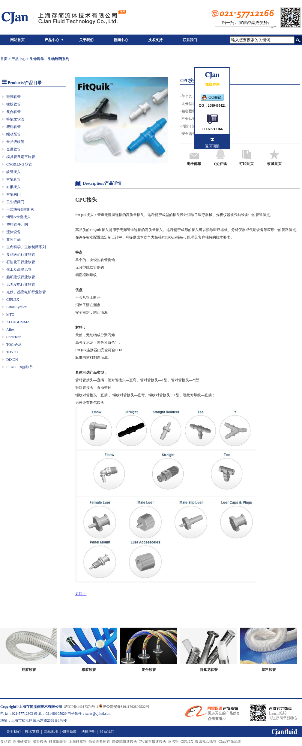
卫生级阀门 (15, 202)
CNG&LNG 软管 (19, 164)
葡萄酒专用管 (99, 741)
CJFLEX (12, 299)
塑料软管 (13, 127)
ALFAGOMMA (18, 322)
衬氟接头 (13, 187)
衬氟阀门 (13, 194)
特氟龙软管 (15, 119)
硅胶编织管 (58, 741)
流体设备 (13, 232)
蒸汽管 (173, 741)
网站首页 (17, 40)
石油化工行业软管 (20, 262)
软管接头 (13, 172)
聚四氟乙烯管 (206, 741)
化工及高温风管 (18, 269)
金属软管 (13, 149)
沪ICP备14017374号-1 (81, 707)
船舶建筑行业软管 (20, 277)
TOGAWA (14, 345)
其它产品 (13, 239)
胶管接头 (40, 741)
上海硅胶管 (78, 741)
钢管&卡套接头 (18, 217)
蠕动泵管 (13, 134)
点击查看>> (217, 719)
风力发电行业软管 (20, 284)
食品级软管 (15, 142)
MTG (10, 314)
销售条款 (69, 731)
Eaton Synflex (16, 307)
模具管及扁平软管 (20, 157)
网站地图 (51, 731)
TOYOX (12, 352)
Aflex (10, 329)
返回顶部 (212, 146)
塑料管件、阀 (17, 224)
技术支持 (155, 40)
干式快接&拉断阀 (20, 209)
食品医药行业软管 (20, 254)
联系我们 (190, 40)
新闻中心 (121, 40)
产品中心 (52, 40)
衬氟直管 (13, 179)
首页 (3, 59)
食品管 (5, 741)
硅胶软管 (13, 97)
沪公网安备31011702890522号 (124, 707)
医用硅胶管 (22, 741)
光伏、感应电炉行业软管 (26, 292)
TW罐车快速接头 (152, 741)
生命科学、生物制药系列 (26, 247)
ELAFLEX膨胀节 (19, 367)
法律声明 (88, 731)
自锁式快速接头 (124, 741)
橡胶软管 (13, 104)
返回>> (81, 594)
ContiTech (13, 337)
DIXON (12, 360)
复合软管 (13, 112)
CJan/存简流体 (229, 741)
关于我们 (86, 40)
